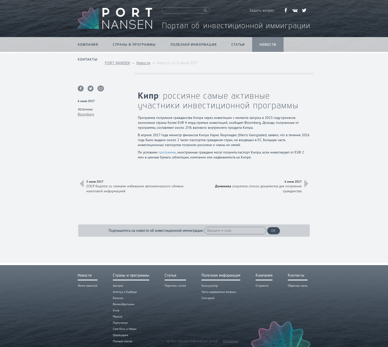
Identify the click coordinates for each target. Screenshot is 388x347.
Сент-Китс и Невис (125, 329)
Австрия (118, 285)
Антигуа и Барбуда (125, 292)
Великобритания (123, 304)
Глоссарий (207, 298)
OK (273, 230)
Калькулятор (209, 285)
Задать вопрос (262, 10)
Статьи (238, 44)
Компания (88, 44)
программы (167, 152)
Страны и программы (134, 44)
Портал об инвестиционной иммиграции (236, 25)
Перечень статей (175, 285)
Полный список (122, 341)
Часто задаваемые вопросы (218, 292)
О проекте (262, 285)
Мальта (117, 316)
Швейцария (120, 335)
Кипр (116, 310)
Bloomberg (86, 114)
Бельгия (118, 298)
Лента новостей (87, 285)
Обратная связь (298, 285)
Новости (268, 44)
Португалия (120, 323)
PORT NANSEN (117, 63)
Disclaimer (231, 341)
